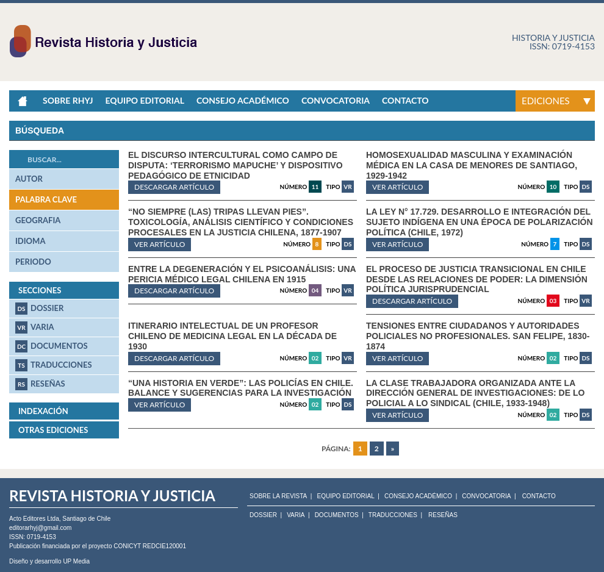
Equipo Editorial (144, 100)
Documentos (51, 346)
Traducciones (53, 365)
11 (315, 186)
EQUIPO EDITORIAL (345, 496)
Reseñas (40, 384)
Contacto (405, 100)
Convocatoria (335, 100)
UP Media (76, 561)
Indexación (43, 411)
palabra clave (46, 199)
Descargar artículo (174, 186)
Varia (34, 327)
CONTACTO (539, 496)
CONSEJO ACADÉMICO (418, 496)
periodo (33, 261)
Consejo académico (242, 100)
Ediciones (546, 100)
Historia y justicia (553, 37)
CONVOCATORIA (486, 496)
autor (29, 179)
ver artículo (397, 186)
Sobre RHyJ (68, 100)
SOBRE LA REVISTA (278, 496)
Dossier (39, 308)
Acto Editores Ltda (34, 518)
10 (553, 186)
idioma (30, 241)
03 (553, 300)
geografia (37, 220)
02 (315, 358)
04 (315, 290)
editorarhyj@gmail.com (40, 527)
